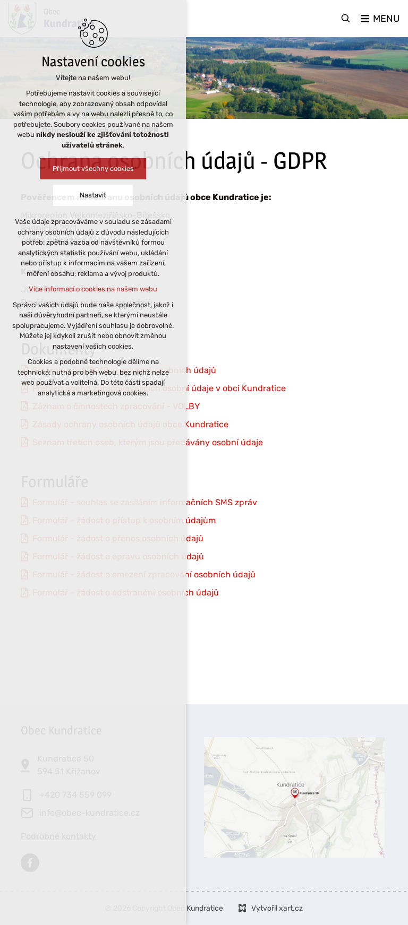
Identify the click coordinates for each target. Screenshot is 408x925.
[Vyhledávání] (346, 18)
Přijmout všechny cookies (92, 168)
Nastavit (92, 195)
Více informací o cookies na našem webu (92, 289)
